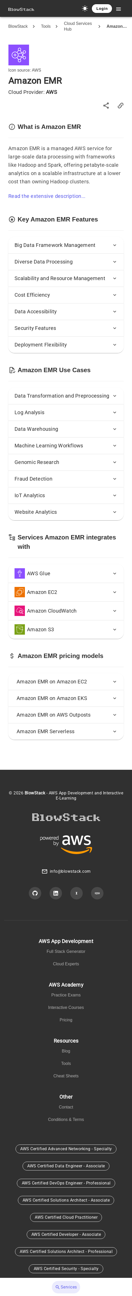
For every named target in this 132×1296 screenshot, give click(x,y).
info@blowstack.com (70, 871)
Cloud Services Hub (78, 26)
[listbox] (66, 953)
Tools (46, 26)
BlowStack (18, 26)
